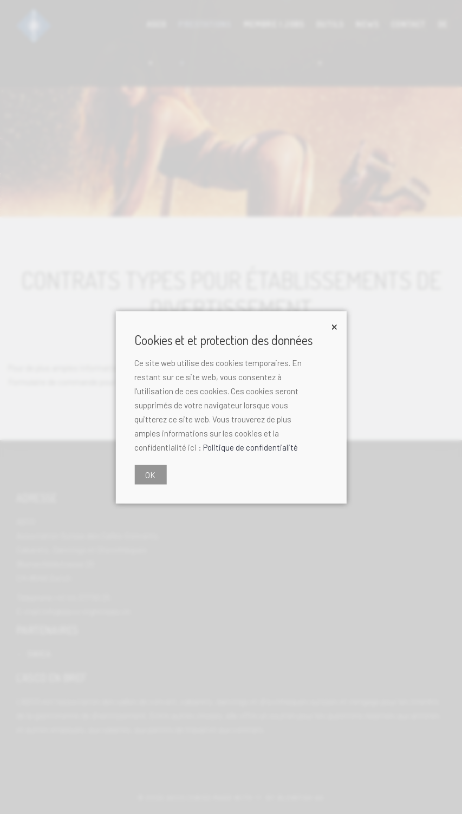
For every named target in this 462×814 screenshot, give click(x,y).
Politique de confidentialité (250, 447)
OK (150, 474)
